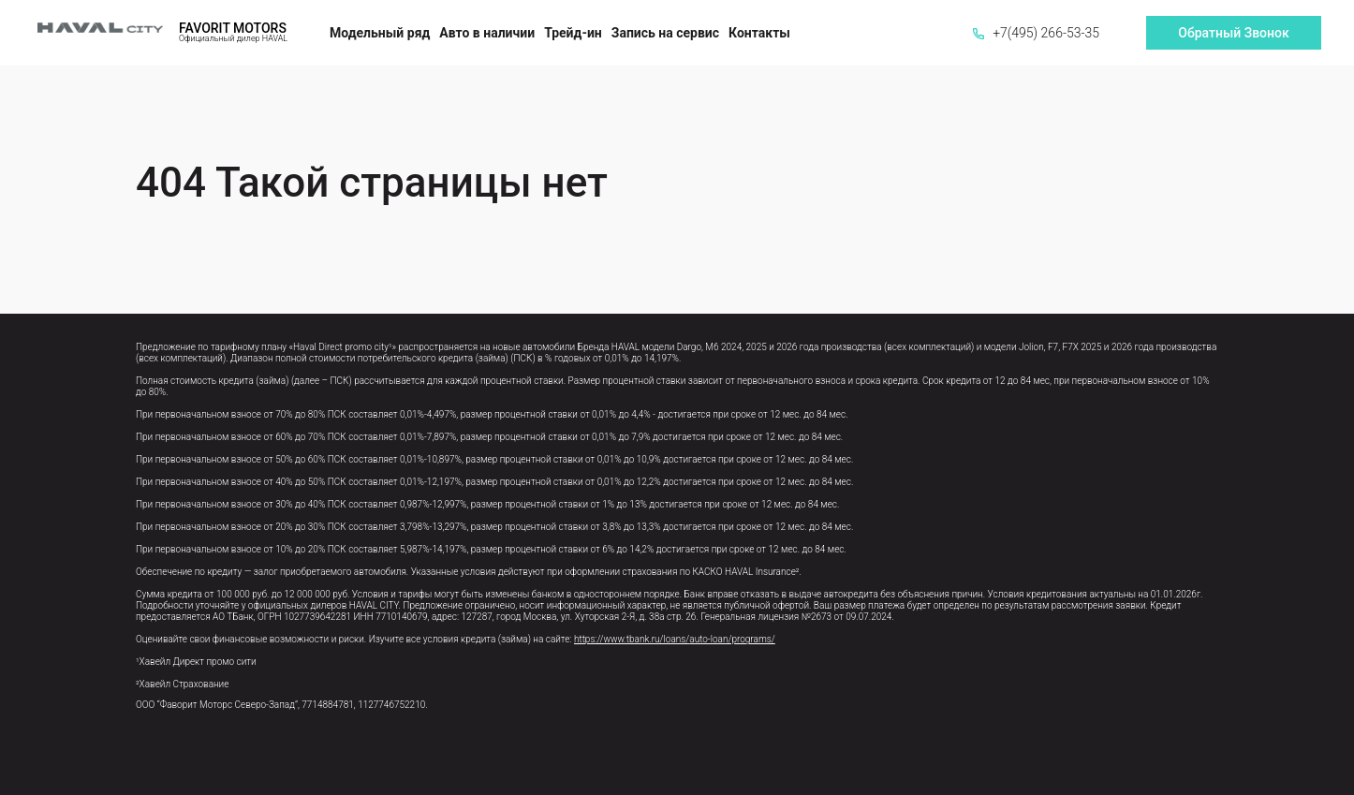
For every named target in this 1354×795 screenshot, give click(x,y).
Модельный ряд (380, 32)
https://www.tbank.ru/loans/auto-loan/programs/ (674, 639)
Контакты (759, 32)
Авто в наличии (487, 32)
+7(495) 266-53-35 (1036, 32)
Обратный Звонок (1233, 32)
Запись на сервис (665, 32)
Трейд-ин (573, 32)
